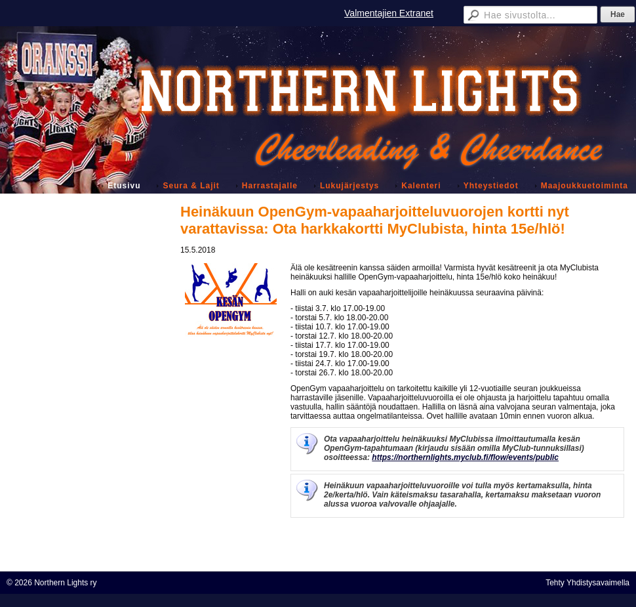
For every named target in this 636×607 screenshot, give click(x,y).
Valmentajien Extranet (388, 13)
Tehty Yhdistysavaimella (587, 582)
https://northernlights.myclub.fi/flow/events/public (465, 457)
